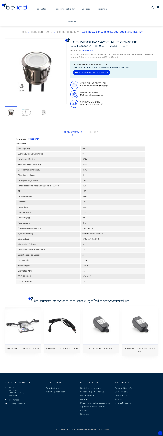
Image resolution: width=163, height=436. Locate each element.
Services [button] (86, 9)
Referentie (21, 138)
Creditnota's (121, 395)
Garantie (84, 399)
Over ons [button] (71, 22)
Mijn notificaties (123, 402)
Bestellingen (121, 391)
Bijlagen (95, 132)
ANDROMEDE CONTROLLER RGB (23, 348)
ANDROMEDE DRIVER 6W (101, 348)
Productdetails (72, 132)
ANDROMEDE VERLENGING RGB (62, 348)
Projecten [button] (102, 9)
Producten (41, 9)
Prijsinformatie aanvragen (91, 72)
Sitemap (84, 413)
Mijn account (124, 382)
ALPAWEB (105, 429)
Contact (84, 410)
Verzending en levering (92, 391)
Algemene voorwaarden (92, 406)
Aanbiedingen (53, 388)
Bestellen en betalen (91, 388)
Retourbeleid (87, 395)
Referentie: (75, 50)
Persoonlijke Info (123, 388)
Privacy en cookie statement (95, 402)
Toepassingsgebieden (64, 9)
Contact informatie (18, 382)
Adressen (119, 399)
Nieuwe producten (55, 391)
